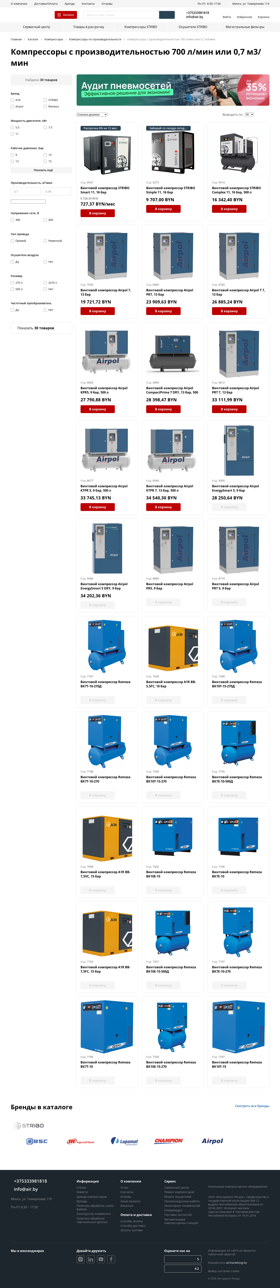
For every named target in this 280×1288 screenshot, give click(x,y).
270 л (19, 282)
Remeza (53, 106)
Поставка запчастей (178, 1215)
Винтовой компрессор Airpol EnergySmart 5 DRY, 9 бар (104, 586)
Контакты (127, 1192)
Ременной (55, 241)
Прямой (20, 241)
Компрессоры (54, 39)
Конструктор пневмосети (94, 1214)
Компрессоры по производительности (95, 39)
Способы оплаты (132, 1221)
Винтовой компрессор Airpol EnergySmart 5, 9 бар (235, 488)
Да (17, 262)
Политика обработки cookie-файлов (95, 1207)
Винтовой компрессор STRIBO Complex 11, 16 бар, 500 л (236, 190)
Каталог (33, 39)
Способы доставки (133, 1226)
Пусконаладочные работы (182, 1201)
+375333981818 (197, 13)
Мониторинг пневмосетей (182, 1206)
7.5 (50, 127)
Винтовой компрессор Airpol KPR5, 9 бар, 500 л (104, 390)
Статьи (81, 1187)
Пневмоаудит (173, 1210)
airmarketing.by (236, 1263)
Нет (50, 262)
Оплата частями (132, 1230)
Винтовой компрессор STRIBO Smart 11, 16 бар (105, 190)
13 (17, 161)
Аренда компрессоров (92, 1197)
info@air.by (194, 17)
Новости (82, 1192)
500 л (19, 289)
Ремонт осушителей (177, 1197)
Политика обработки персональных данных (92, 1220)
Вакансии (127, 1206)
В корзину (97, 213)
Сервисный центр (176, 1187)
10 (50, 155)
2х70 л (52, 282)
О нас (124, 1187)
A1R (18, 100)
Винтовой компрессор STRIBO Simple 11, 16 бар (170, 190)
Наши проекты (130, 1201)
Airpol (19, 106)
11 (17, 134)
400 (50, 220)
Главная (17, 39)
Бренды (82, 1201)
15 (50, 161)
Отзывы (126, 1197)
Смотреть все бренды (252, 1106)
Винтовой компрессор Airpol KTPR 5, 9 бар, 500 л (104, 488)
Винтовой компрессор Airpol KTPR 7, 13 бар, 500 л (169, 488)
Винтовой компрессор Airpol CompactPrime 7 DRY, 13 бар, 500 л (172, 392)
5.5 (17, 127)
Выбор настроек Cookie (223, 1271)
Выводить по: (233, 114)
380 (17, 220)
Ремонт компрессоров (179, 1192)
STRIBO (53, 100)
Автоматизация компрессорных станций (181, 1221)
